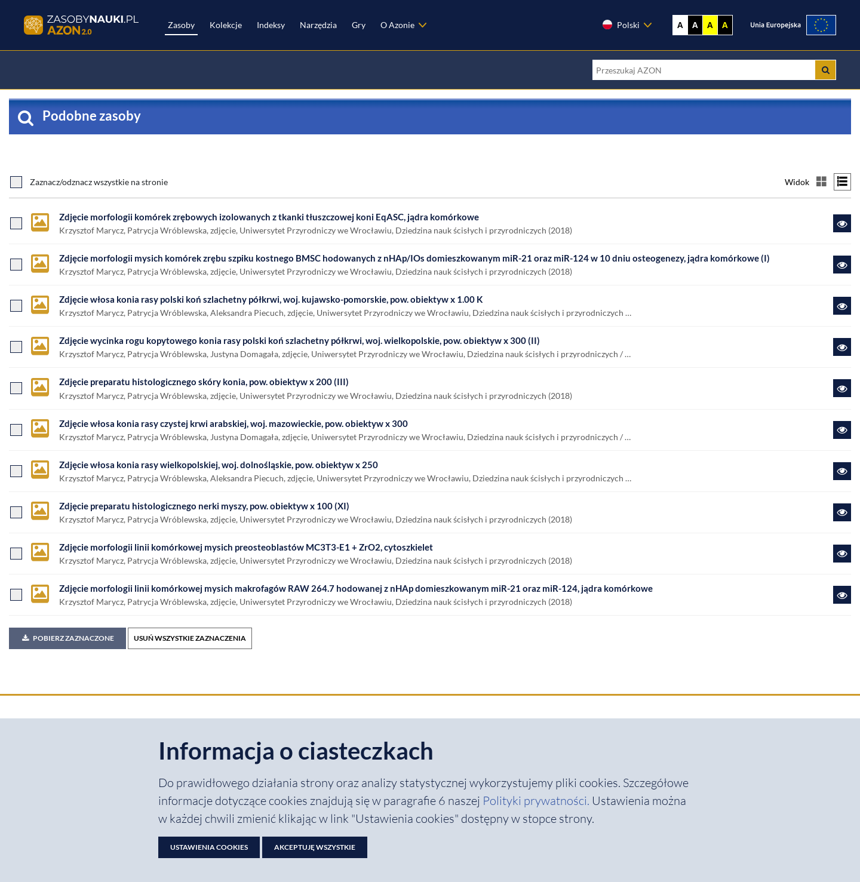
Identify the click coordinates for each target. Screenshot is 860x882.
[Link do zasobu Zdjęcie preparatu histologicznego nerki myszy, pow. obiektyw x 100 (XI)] (842, 512)
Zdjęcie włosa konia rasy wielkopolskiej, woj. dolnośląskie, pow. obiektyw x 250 (218, 464)
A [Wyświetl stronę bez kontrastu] (680, 25)
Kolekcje (226, 25)
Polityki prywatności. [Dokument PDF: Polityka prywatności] (537, 800)
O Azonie (397, 25)
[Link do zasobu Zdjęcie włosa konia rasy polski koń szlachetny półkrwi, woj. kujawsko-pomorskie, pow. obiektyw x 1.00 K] (842, 306)
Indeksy (271, 25)
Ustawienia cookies (209, 847)
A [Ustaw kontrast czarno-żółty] (725, 25)
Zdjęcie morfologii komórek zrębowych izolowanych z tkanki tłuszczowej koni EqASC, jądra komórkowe (269, 216)
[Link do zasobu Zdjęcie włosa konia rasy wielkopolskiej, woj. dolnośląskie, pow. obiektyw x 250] (842, 471)
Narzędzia (318, 25)
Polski (620, 24)
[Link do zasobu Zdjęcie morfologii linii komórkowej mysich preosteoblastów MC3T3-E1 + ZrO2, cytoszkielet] (842, 554)
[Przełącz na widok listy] (842, 181)
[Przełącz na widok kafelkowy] (821, 181)
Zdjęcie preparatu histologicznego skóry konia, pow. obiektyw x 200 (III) (204, 381)
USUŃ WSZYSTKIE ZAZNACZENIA (190, 638)
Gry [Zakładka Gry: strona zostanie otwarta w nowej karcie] (359, 25)
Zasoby (181, 25)
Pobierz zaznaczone (67, 638)
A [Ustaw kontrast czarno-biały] (695, 25)
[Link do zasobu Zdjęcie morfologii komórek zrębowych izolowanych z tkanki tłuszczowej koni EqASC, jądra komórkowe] (842, 223)
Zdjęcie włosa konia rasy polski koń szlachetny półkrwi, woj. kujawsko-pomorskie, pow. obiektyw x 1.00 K (271, 299)
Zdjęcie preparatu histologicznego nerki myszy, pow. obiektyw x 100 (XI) (204, 505)
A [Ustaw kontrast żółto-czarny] (710, 25)
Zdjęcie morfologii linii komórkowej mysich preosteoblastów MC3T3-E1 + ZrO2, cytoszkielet (246, 547)
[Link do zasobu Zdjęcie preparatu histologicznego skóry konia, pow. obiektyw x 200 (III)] (842, 388)
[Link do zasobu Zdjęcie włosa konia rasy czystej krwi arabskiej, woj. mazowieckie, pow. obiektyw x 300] (842, 430)
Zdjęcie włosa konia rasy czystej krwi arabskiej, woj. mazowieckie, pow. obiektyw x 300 (233, 423)
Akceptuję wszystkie (314, 847)
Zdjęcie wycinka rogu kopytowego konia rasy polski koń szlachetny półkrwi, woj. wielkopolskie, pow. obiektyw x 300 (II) (299, 340)
